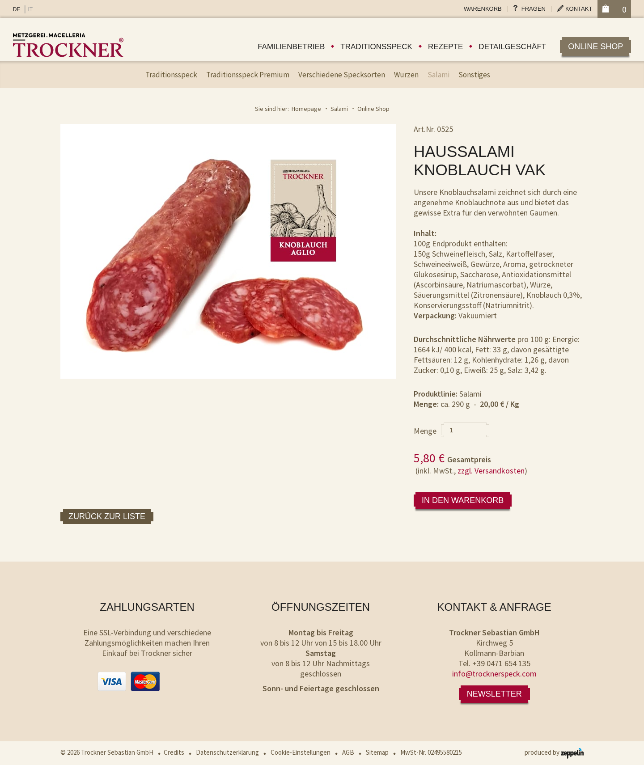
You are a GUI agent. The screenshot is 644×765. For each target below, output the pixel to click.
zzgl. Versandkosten (491, 470)
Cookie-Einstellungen (300, 752)
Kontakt (578, 8)
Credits (174, 752)
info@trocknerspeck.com (494, 673)
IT (30, 9)
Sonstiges (474, 75)
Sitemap (377, 752)
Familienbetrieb (291, 46)
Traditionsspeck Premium (247, 75)
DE (17, 9)
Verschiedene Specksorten (341, 75)
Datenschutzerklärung (227, 752)
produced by (554, 752)
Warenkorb (483, 8)
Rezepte (445, 46)
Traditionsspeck (376, 46)
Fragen (533, 8)
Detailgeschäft (512, 46)
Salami (438, 75)
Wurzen (406, 75)
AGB (348, 752)
